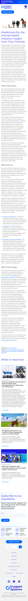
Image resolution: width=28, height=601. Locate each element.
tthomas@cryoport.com (10, 340)
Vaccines (3, 352)
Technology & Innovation (14, 566)
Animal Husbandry (11, 349)
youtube (9, 581)
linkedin (19, 581)
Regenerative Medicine (17, 351)
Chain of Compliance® (9, 216)
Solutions (14, 559)
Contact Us (14, 569)
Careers (14, 576)
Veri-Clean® (6, 226)
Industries (14, 556)
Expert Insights (12, 348)
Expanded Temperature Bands (12, 239)
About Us (14, 552)
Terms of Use (19, 573)
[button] (20, 2)
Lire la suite (14, 388)
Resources (14, 563)
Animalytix (16, 121)
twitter (14, 581)
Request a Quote (8, 12)
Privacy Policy (9, 573)
